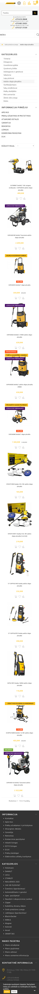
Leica (7, 875)
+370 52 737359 (13, 980)
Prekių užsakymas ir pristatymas (16, 116)
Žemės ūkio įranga (10, 98)
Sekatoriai (7, 75)
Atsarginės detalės (10, 119)
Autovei (8, 927)
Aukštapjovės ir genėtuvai (13, 72)
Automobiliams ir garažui (16, 892)
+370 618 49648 (21, 19)
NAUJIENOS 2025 (12, 882)
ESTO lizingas (11, 846)
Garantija (6, 123)
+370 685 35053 (21, 23)
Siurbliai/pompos (10, 85)
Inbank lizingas (11, 843)
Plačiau (14, 991)
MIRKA (8, 920)
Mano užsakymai (12, 945)
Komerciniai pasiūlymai (11, 133)
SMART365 (10, 934)
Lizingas (5, 130)
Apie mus (5, 112)
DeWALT (8, 871)
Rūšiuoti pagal (8, 146)
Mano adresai (11, 952)
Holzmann (9, 868)
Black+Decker (11, 916)
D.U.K (3, 137)
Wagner (8, 923)
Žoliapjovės (8, 62)
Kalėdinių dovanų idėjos (15, 906)
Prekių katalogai (12, 853)
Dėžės (6, 101)
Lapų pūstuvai (9, 78)
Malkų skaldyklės (10, 91)
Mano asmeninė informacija (17, 955)
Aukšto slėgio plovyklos (12, 81)
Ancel (7, 930)
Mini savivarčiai (9, 94)
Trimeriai (7, 59)
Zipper (8, 902)
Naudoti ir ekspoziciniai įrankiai (18, 899)
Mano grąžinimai (12, 948)
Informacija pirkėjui (15, 107)
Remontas (6, 126)
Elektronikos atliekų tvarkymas (18, 856)
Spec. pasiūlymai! (12, 896)
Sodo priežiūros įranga (11, 44)
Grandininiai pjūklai (11, 65)
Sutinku (7, 991)
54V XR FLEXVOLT (12, 885)
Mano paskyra (11, 941)
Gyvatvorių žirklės (10, 68)
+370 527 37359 (21, 28)
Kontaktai (9, 818)
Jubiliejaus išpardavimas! (16, 913)
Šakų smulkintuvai (10, 88)
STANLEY (9, 878)
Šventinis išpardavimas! (15, 889)
